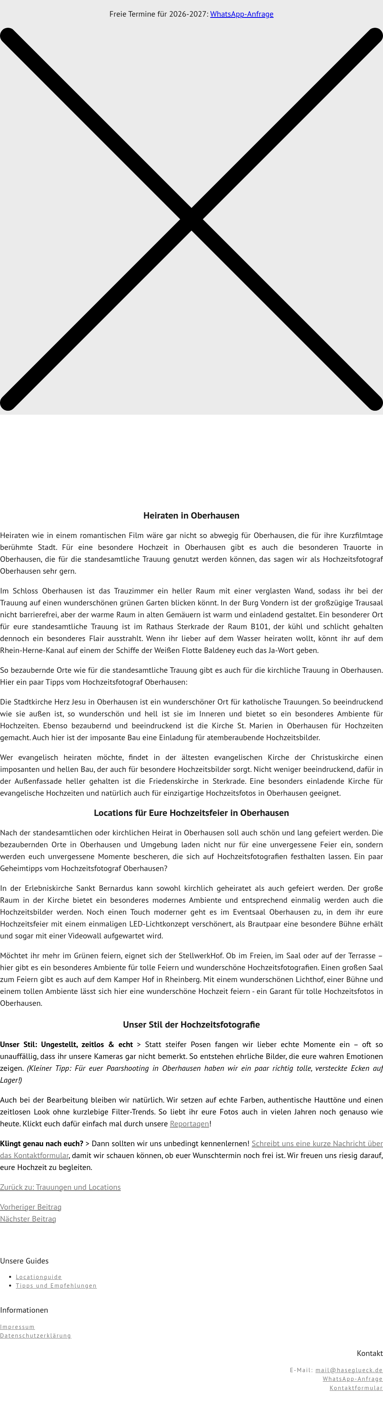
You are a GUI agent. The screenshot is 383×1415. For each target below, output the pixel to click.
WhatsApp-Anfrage (242, 14)
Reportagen (189, 1123)
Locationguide (39, 1277)
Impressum (17, 1327)
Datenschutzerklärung (35, 1335)
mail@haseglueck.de (349, 1370)
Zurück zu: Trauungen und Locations (60, 1187)
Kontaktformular (356, 1388)
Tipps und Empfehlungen (56, 1285)
